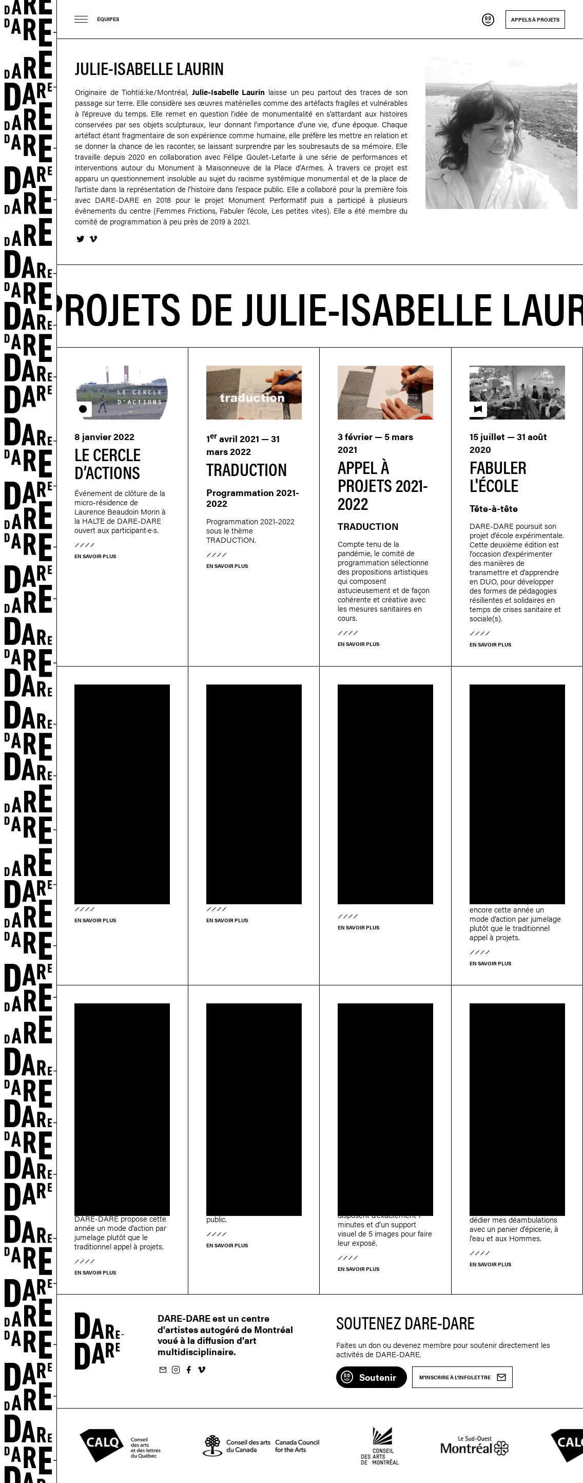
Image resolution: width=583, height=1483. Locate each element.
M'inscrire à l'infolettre (163, 1370)
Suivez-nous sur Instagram (175, 1370)
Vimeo (93, 239)
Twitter (80, 239)
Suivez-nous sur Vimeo (201, 1370)
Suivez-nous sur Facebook (188, 1370)
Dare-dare (28, 741)
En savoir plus (95, 556)
